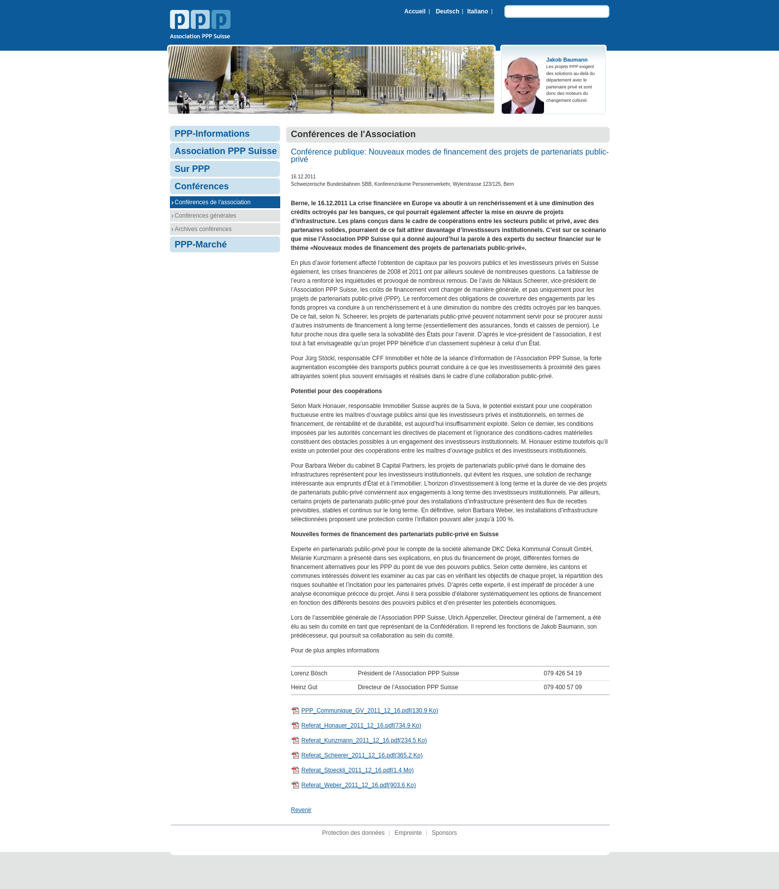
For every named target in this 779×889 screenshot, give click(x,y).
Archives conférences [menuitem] (203, 229)
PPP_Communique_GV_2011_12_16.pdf (370, 710)
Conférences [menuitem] (202, 186)
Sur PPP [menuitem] (192, 169)
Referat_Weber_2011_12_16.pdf (359, 785)
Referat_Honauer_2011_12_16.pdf (362, 725)
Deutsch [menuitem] (447, 11)
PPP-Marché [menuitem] (201, 244)
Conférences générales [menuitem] (205, 215)
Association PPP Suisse (200, 25)
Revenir (301, 810)
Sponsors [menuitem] (444, 832)
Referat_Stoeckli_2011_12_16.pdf (358, 770)
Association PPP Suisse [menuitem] (226, 151)
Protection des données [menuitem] (353, 832)
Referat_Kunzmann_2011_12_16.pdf (364, 740)
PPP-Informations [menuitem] (212, 134)
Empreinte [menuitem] (408, 832)
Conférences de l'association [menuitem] (213, 202)
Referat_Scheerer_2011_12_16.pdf (362, 755)
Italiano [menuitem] (477, 11)
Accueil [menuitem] (415, 11)
